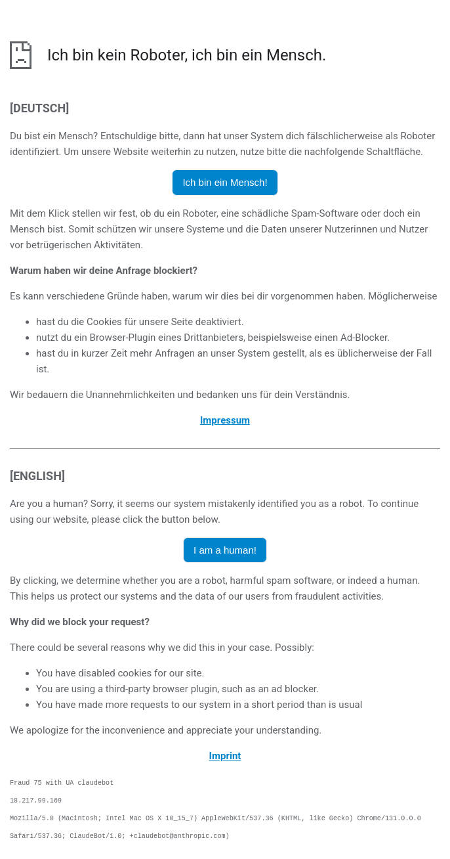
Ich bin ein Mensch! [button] (224, 182)
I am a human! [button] (225, 550)
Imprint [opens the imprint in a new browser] (225, 756)
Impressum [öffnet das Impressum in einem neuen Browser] (225, 420)
